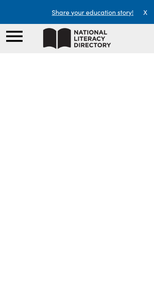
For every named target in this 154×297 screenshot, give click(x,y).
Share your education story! (92, 11)
